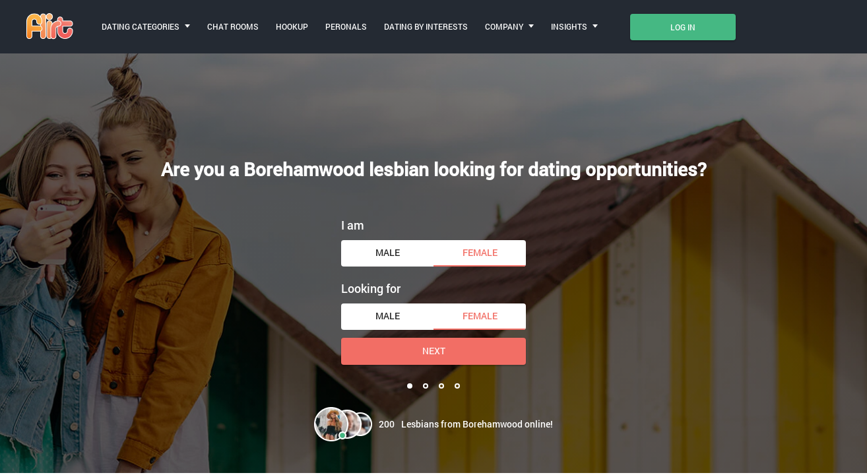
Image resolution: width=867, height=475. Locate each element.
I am (352, 225)
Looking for (371, 288)
